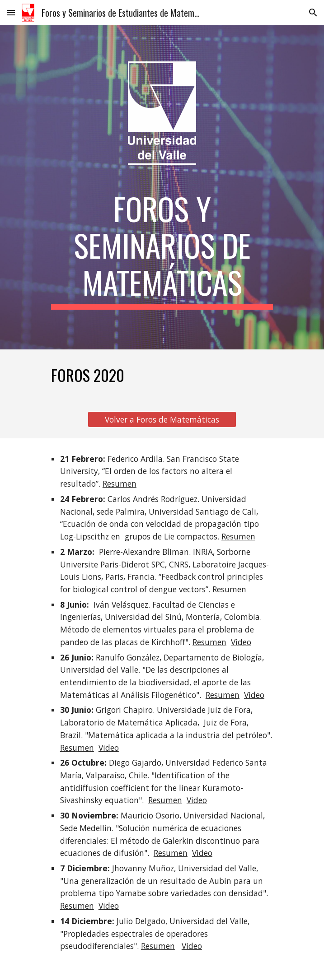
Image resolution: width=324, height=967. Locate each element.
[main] (162, 249)
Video (241, 642)
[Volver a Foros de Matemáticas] (162, 419)
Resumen (119, 483)
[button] (11, 12)
